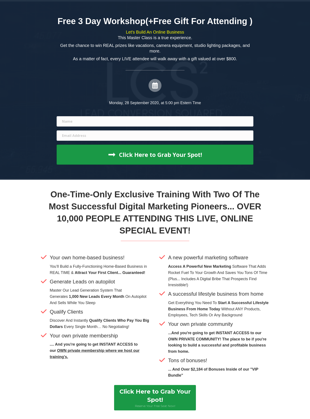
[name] (155, 121)
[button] (155, 155)
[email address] (155, 135)
